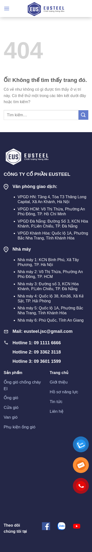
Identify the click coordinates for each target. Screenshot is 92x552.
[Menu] (7, 8)
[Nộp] (83, 115)
